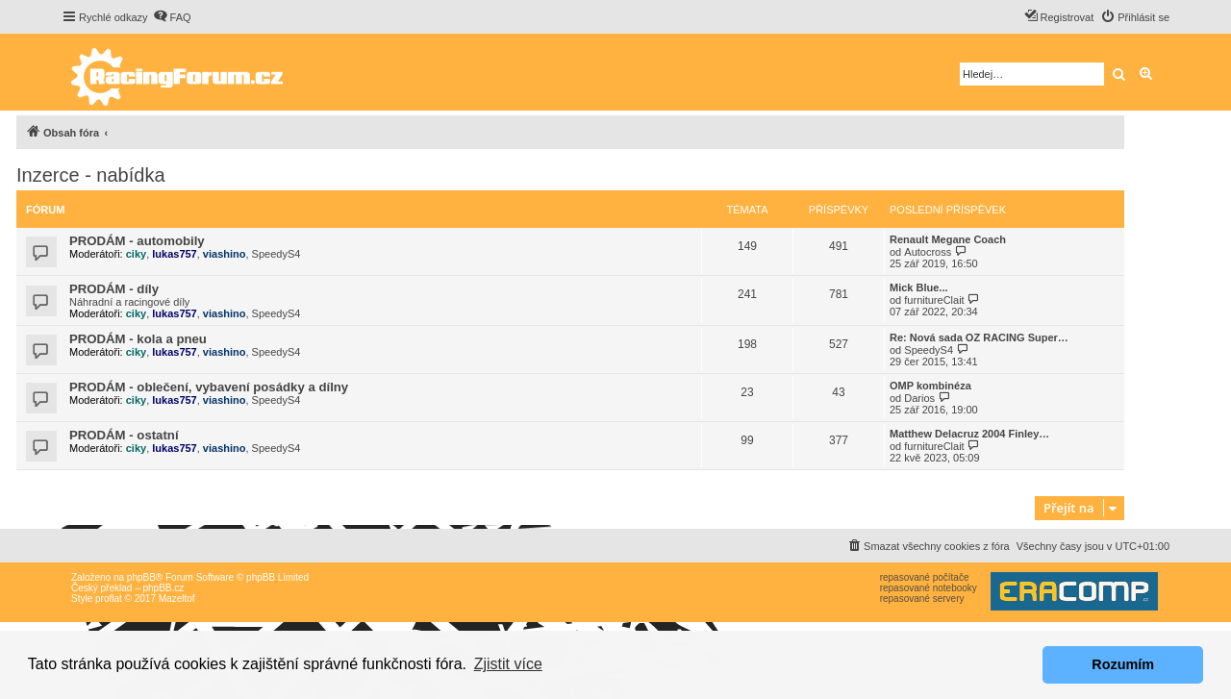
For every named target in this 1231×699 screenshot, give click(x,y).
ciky (136, 254)
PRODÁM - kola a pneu (138, 339)
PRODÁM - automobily (137, 241)
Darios (919, 398)
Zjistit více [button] (508, 664)
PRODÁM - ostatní (124, 435)
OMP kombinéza (930, 385)
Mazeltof (177, 598)
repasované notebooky (928, 588)
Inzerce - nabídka (90, 175)
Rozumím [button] (1123, 664)
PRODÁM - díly (114, 289)
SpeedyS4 (276, 254)
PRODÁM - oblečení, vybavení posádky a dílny (208, 387)
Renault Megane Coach (948, 239)
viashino (224, 254)
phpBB (141, 577)
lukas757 (174, 254)
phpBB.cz (163, 588)
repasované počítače (924, 577)
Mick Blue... (919, 287)
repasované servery (922, 598)
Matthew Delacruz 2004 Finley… (969, 433)
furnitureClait (934, 300)
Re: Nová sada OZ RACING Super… (979, 337)
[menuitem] (172, 17)
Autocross (927, 252)
